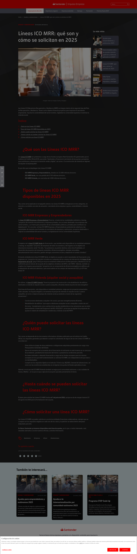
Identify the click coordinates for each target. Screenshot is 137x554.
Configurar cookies (7, 551)
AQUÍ (80, 545)
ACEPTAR (125, 551)
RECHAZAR (113, 551)
